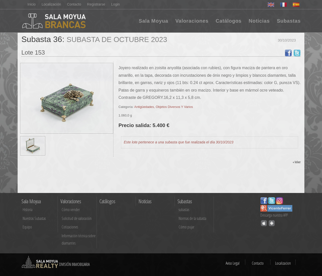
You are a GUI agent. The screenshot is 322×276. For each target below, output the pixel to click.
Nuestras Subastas (34, 218)
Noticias (259, 21)
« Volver (297, 162)
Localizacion (283, 263)
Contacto (74, 4)
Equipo (27, 227)
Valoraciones (192, 21)
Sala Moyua (153, 21)
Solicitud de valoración (77, 218)
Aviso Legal (232, 263)
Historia (27, 209)
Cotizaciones (70, 227)
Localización (51, 4)
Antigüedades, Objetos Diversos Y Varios (163, 107)
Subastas (289, 21)
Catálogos (229, 21)
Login (115, 4)
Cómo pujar (186, 227)
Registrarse (96, 4)
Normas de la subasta (192, 218)
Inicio (31, 4)
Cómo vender (71, 209)
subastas (184, 209)
